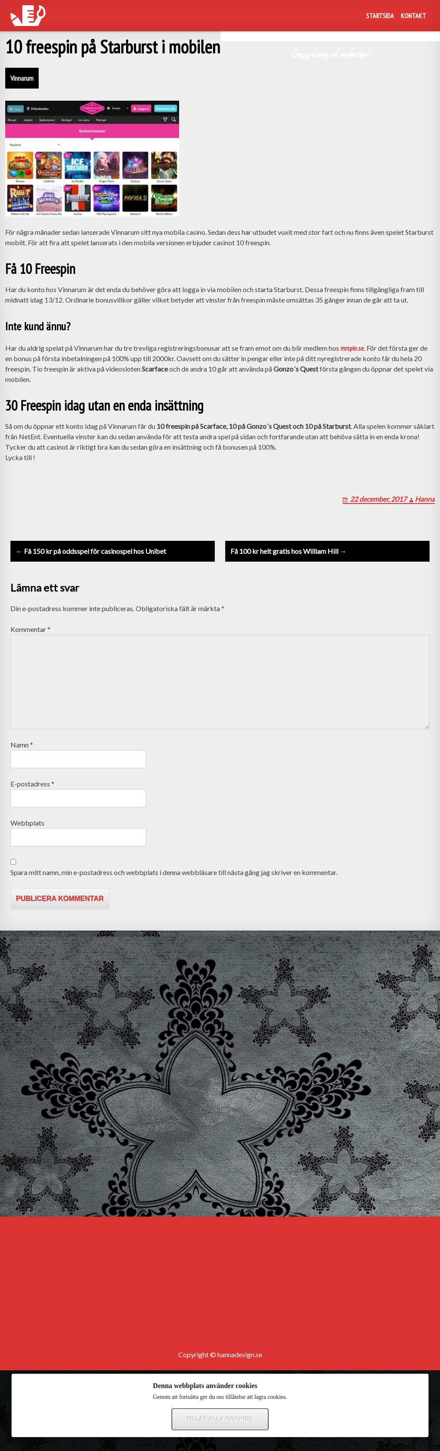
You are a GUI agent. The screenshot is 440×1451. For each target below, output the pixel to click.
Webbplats (27, 823)
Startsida (380, 15)
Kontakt (413, 15)
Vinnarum (21, 78)
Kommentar (30, 629)
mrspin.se (352, 348)
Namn (21, 744)
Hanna (425, 499)
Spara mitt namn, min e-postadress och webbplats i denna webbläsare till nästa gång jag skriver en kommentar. (173, 872)
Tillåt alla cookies (220, 1419)
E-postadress (32, 784)
